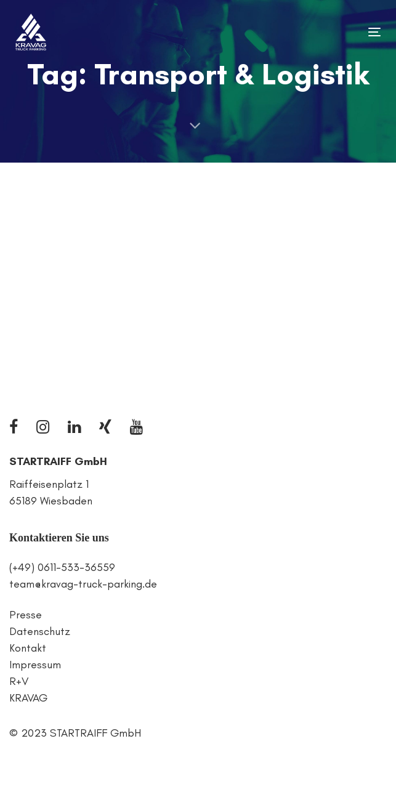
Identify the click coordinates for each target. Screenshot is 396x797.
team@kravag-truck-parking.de (83, 584)
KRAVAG (28, 698)
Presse (25, 614)
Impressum (35, 664)
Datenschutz (39, 631)
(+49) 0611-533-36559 (62, 567)
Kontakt (27, 648)
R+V (18, 681)
